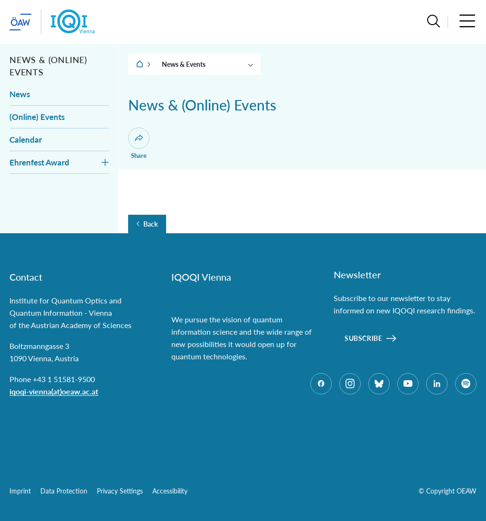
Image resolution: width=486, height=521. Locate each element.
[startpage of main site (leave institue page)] (20, 22)
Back (150, 224)
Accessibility (169, 491)
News (19, 94)
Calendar (25, 140)
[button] (433, 22)
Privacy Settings (120, 491)
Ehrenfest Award (39, 162)
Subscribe (363, 338)
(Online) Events (37, 117)
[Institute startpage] (73, 22)
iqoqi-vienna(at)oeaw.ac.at (53, 391)
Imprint (20, 491)
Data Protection (63, 491)
